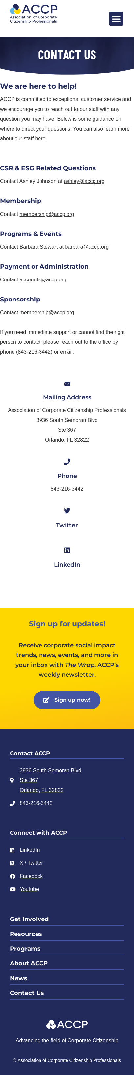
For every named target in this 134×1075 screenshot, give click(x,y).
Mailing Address (67, 397)
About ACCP (29, 963)
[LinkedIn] (67, 550)
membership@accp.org (47, 214)
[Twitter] (67, 511)
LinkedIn (67, 564)
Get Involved (29, 919)
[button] (116, 19)
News (18, 978)
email (66, 352)
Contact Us (27, 993)
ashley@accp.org (84, 181)
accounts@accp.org (43, 279)
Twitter (67, 525)
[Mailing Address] (67, 383)
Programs (25, 948)
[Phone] (67, 462)
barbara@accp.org (87, 247)
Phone (67, 476)
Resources (26, 934)
